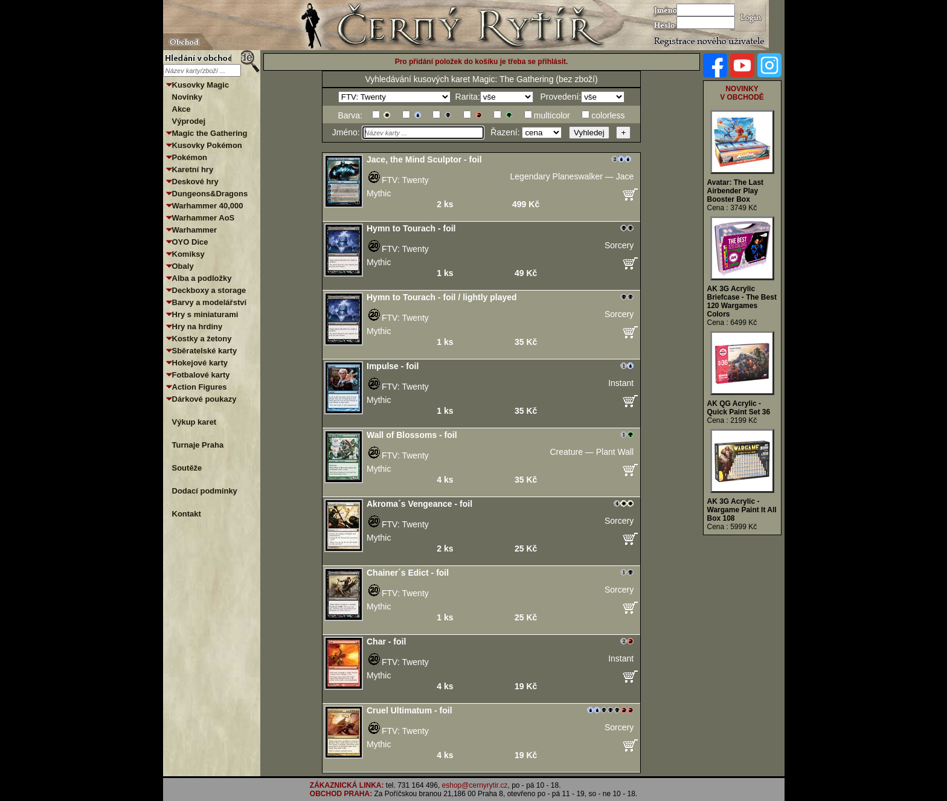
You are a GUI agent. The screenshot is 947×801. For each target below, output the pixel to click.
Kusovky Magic (201, 84)
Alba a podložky (202, 278)
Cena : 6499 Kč (732, 322)
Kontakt (186, 513)
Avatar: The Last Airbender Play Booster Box (735, 191)
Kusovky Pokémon (207, 145)
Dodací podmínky (204, 490)
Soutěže (187, 467)
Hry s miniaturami (205, 314)
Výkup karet (194, 421)
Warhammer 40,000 (207, 205)
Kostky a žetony (202, 338)
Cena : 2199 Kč (732, 420)
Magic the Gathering (210, 133)
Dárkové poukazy (204, 399)
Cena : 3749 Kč (732, 208)
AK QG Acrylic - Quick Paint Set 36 (739, 407)
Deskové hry (195, 181)
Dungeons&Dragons (210, 193)
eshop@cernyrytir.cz (475, 785)
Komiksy (188, 254)
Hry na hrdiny (197, 326)
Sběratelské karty (204, 350)
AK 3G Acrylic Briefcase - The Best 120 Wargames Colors (742, 301)
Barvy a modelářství (209, 302)
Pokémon (190, 157)
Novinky (187, 96)
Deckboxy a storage (209, 290)
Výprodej (189, 121)
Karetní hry (193, 169)
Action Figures (199, 386)
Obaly (183, 266)
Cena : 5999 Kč (732, 527)
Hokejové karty (200, 362)
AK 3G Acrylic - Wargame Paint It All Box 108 (742, 510)
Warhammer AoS (203, 217)
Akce (181, 109)
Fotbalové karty (201, 374)
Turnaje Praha (198, 444)
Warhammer (194, 229)
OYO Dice (190, 241)
